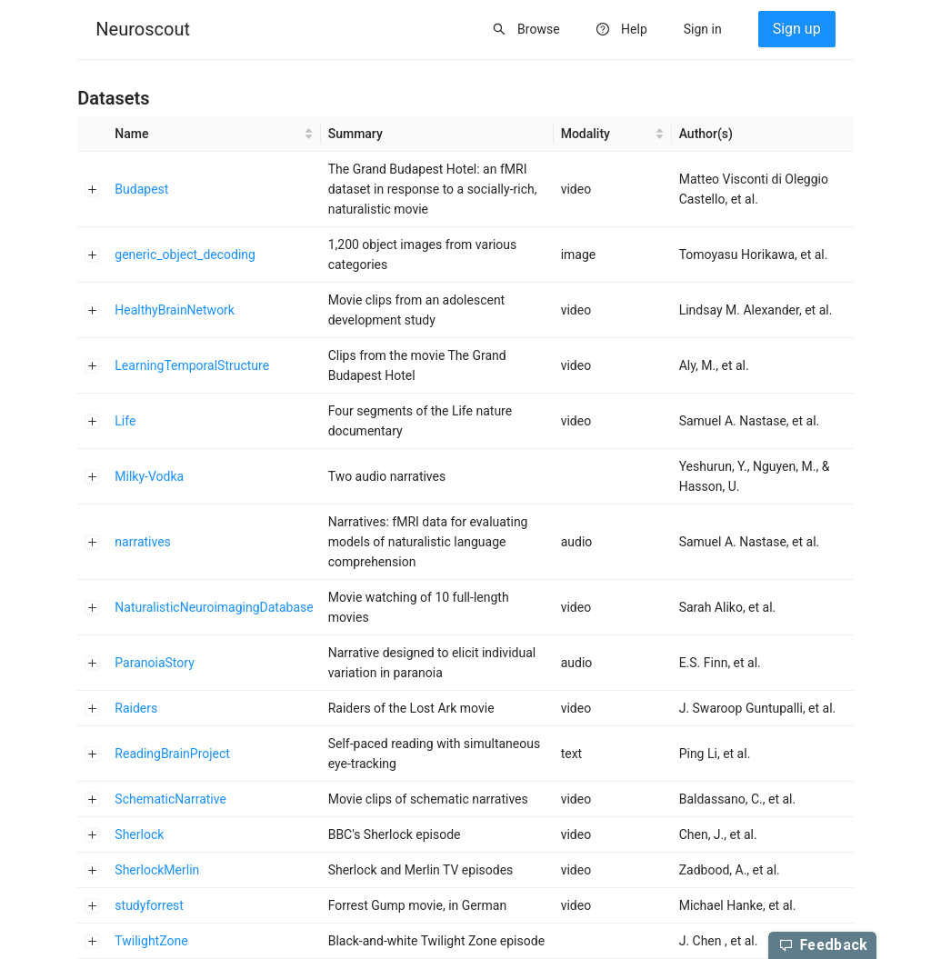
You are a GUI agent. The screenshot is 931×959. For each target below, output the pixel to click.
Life (125, 421)
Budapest (141, 189)
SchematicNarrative (170, 799)
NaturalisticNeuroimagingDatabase (214, 607)
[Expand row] (92, 189)
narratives (143, 541)
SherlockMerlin (157, 870)
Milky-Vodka (149, 476)
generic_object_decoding (185, 254)
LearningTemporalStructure (192, 365)
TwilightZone (151, 941)
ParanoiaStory (154, 662)
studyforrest (149, 905)
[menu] (465, 30)
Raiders (136, 708)
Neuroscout (142, 29)
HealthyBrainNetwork (175, 310)
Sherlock (139, 834)
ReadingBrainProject (172, 753)
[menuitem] (142, 30)
